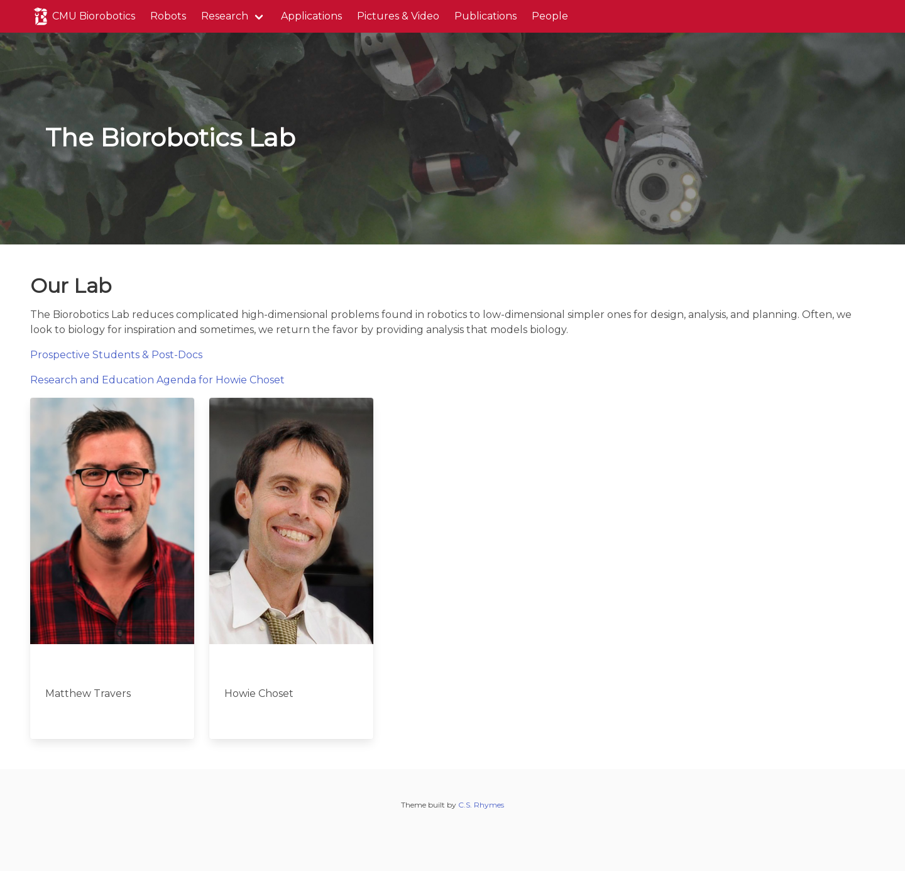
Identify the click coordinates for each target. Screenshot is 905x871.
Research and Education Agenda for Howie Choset (157, 380)
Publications (485, 16)
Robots (168, 16)
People (550, 16)
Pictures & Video (398, 16)
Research (224, 16)
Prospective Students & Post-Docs (116, 355)
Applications (311, 16)
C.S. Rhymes (481, 804)
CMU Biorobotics (82, 16)
